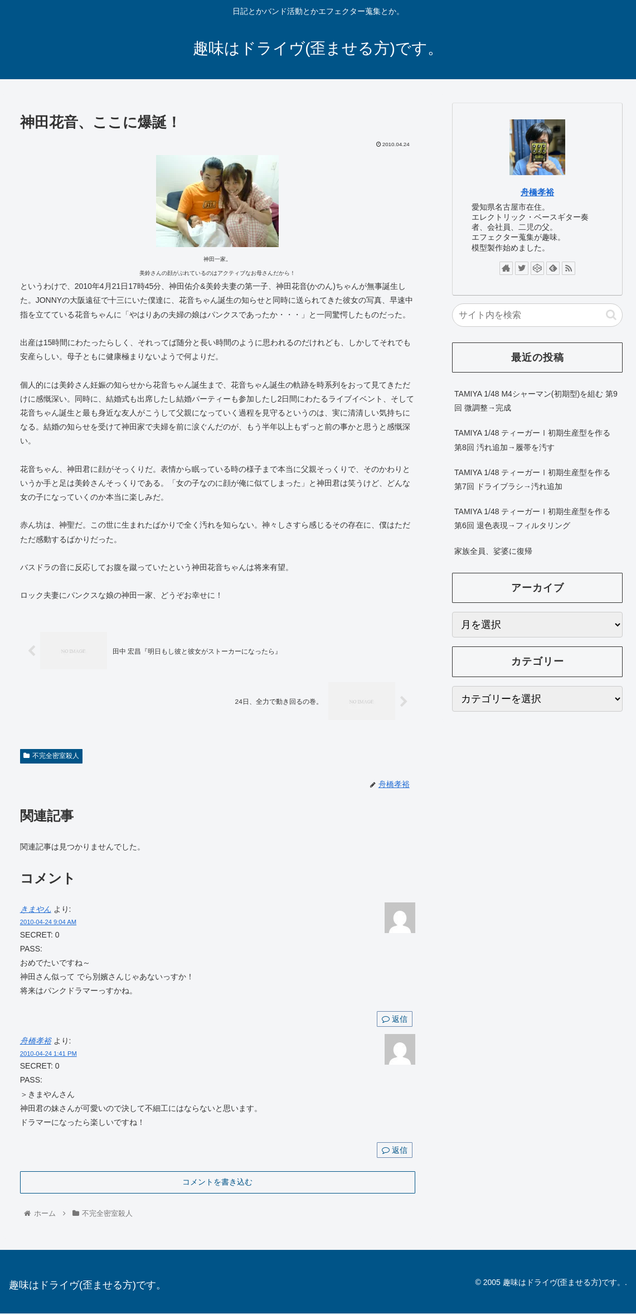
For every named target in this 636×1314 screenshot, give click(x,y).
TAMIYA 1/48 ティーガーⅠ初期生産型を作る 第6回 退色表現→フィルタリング (532, 518)
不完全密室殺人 (51, 756)
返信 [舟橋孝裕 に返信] (394, 1150)
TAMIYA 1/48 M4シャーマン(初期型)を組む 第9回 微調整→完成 (536, 400)
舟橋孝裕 (35, 1040)
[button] (611, 314)
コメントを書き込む (217, 1181)
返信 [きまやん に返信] (394, 1019)
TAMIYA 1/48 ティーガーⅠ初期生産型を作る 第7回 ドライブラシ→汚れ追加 (532, 479)
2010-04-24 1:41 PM (48, 1054)
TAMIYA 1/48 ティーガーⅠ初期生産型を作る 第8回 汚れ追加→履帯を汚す (532, 439)
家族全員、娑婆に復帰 (493, 551)
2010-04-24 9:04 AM (48, 922)
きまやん (35, 909)
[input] (537, 315)
